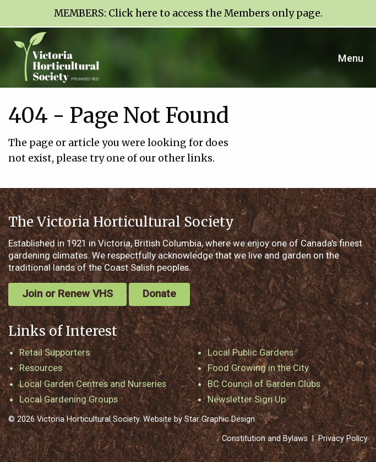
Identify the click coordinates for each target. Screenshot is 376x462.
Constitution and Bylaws (265, 438)
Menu (350, 58)
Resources (40, 367)
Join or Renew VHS (67, 293)
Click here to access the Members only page (214, 13)
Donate (159, 293)
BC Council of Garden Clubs (264, 383)
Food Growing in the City (258, 367)
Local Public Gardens (250, 352)
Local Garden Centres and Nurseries (92, 383)
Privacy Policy (343, 438)
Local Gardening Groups (68, 399)
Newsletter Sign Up (247, 399)
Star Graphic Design (219, 419)
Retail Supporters (54, 352)
